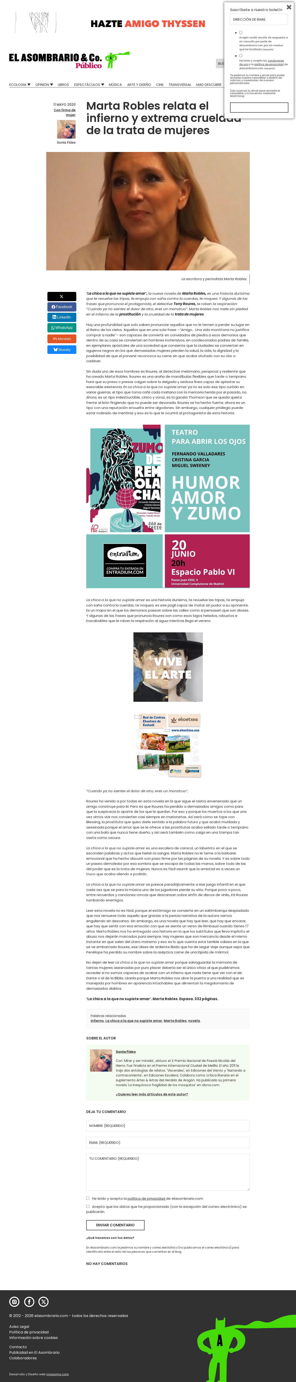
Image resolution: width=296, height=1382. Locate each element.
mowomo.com (57, 1374)
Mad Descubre (209, 84)
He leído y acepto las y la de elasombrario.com (263, 1325)
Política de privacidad (29, 1332)
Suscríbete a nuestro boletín (256, 1271)
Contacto (18, 1347)
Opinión (42, 84)
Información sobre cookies (33, 1337)
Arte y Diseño (139, 84)
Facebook (64, 307)
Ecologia (17, 84)
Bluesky (62, 350)
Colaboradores (23, 1358)
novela (194, 1020)
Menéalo (62, 339)
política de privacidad (147, 1198)
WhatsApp (64, 328)
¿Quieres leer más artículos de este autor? (152, 1094)
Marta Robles (175, 1020)
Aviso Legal (19, 1326)
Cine (159, 84)
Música (115, 84)
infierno (97, 1020)
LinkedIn (64, 317)
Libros (63, 84)
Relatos (234, 84)
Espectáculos (87, 84)
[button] (69, 60)
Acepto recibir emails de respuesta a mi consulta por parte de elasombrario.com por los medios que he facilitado (263, 1304)
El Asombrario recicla (266, 84)
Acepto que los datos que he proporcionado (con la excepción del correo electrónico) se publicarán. (166, 1209)
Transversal (180, 84)
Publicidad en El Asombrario (34, 1352)
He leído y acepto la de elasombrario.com (144, 1198)
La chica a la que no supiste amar (133, 1020)
